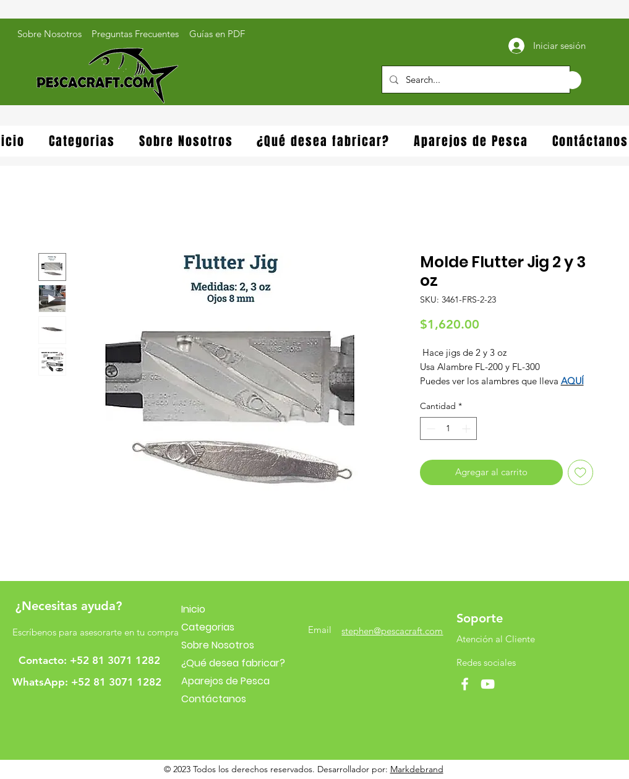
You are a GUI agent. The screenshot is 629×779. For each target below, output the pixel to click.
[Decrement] (429, 428)
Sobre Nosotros (217, 645)
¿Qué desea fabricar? (233, 663)
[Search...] (475, 79)
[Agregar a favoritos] (580, 472)
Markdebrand (416, 769)
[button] (559, 80)
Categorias (207, 627)
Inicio (193, 609)
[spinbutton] (448, 428)
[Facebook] (464, 684)
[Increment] (467, 428)
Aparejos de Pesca (225, 681)
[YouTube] (487, 684)
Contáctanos (213, 699)
